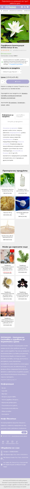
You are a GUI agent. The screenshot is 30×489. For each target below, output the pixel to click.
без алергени (13, 102)
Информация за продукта (7, 115)
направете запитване (16, 64)
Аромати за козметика (16, 10)
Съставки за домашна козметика (11, 95)
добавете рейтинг (19, 50)
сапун (8, 105)
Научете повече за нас (8, 379)
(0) (11, 50)
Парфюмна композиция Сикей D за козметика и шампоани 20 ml (7, 268)
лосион (3, 105)
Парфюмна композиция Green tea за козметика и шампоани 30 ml (7, 294)
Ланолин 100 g (7, 212)
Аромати (5, 10)
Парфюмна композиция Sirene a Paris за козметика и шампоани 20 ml (7, 321)
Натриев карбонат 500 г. (22, 213)
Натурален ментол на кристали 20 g (8, 190)
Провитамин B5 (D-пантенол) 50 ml (7, 236)
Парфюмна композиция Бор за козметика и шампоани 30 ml (22, 268)
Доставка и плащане (20, 115)
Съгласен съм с (14, 436)
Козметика (21, 102)
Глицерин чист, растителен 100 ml (22, 190)
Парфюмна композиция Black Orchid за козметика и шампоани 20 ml (22, 294)
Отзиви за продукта (15, 121)
